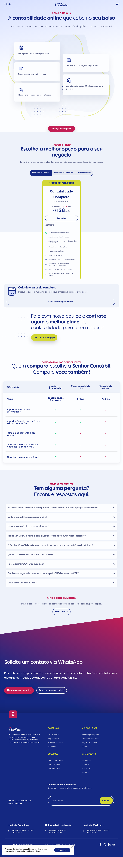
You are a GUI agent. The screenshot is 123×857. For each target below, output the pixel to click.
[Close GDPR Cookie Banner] (72, 847)
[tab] (41, 173)
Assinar (106, 800)
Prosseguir (62, 850)
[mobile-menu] (117, 4)
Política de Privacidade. (35, 851)
